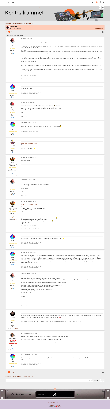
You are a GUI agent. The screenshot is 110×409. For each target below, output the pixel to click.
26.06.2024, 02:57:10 (28, 235)
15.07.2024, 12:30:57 (29, 312)
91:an (13, 145)
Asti (13, 162)
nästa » (102, 28)
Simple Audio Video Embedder (55, 404)
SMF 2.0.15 (47, 402)
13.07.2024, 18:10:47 (29, 273)
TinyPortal (52, 405)
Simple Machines (61, 402)
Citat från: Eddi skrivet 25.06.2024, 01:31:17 (29, 143)
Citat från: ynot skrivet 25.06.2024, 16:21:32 (29, 204)
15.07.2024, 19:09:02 (29, 333)
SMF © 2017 (53, 402)
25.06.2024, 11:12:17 (28, 157)
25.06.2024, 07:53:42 (28, 140)
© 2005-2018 (57, 405)
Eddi (13, 90)
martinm (13, 317)
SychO (59, 406)
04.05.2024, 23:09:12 (27, 38)
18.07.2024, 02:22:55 (29, 354)
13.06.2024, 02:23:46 (28, 85)
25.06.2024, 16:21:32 (28, 179)
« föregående (97, 28)
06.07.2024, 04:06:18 (28, 252)
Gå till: (90, 380)
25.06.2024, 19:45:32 (28, 201)
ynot (12, 28)
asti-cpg (15, 175)
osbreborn (15, 328)
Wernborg (13, 338)
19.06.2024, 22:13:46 (28, 102)
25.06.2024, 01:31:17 (28, 122)
